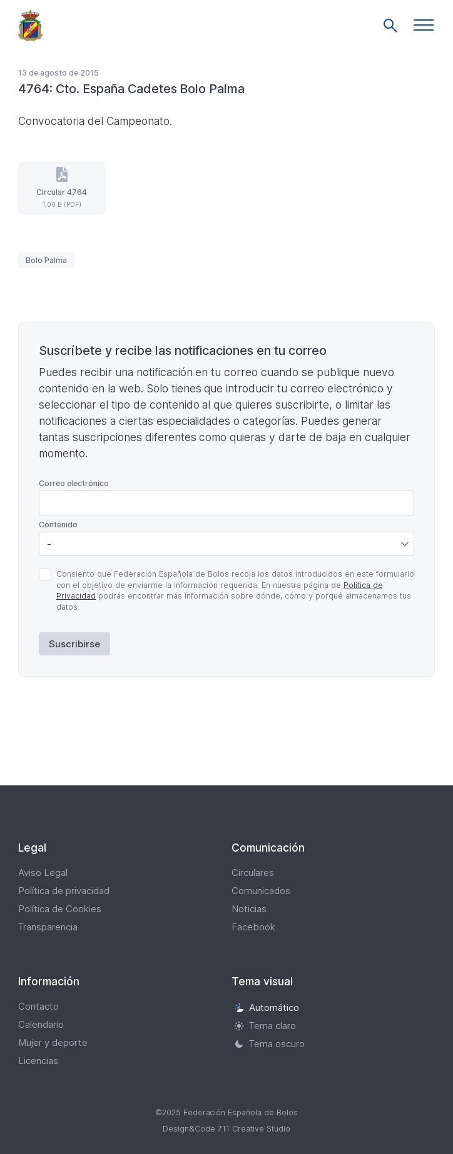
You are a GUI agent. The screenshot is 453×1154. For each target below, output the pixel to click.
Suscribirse (74, 644)
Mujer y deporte (53, 1042)
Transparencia (48, 927)
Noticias (249, 909)
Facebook (253, 927)
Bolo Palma (46, 260)
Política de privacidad (63, 891)
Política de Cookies (59, 909)
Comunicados (261, 891)
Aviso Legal (43, 872)
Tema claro (265, 1025)
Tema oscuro (269, 1043)
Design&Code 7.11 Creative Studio (226, 1128)
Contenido (58, 524)
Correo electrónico (74, 483)
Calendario (41, 1024)
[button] (424, 25)
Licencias (38, 1061)
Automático (266, 1007)
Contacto (38, 1006)
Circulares (253, 872)
